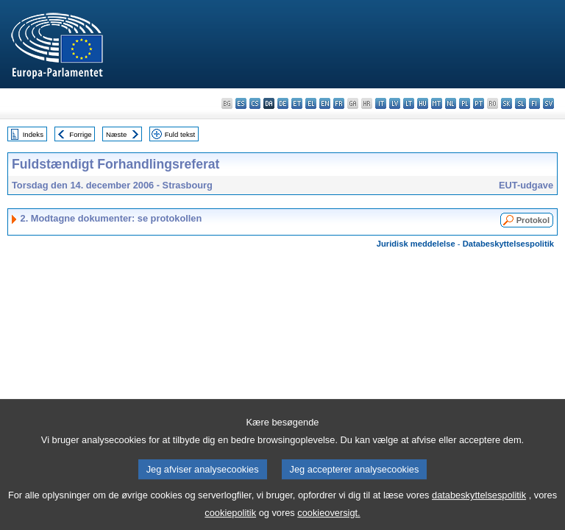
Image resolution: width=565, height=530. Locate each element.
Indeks (33, 134)
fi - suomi (534, 103)
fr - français (338, 103)
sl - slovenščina (520, 103)
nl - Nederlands (450, 103)
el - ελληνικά (310, 103)
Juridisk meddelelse (416, 243)
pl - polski (464, 103)
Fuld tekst (180, 134)
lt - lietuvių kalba (408, 103)
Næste (116, 134)
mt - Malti (436, 103)
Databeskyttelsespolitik (508, 243)
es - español (240, 103)
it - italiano (380, 103)
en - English (324, 103)
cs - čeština (254, 103)
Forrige (80, 134)
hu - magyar (422, 103)
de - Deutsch (282, 103)
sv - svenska (548, 103)
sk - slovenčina (506, 103)
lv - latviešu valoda (394, 103)
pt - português (478, 103)
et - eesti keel (296, 103)
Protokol (533, 220)
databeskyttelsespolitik (479, 503)
